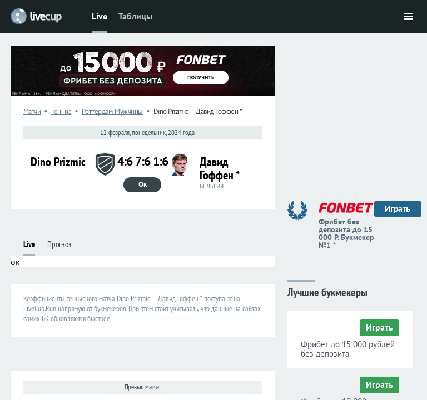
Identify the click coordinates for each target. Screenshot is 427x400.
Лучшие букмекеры (327, 291)
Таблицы (135, 16)
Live (99, 16)
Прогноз (59, 244)
